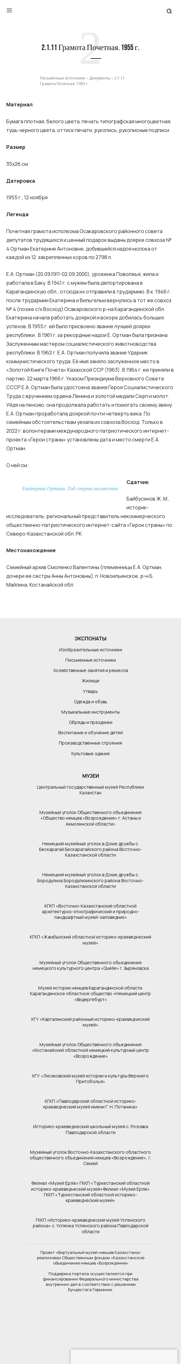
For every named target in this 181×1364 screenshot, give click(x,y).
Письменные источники (62, 78)
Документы (99, 78)
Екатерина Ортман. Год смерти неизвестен (70, 488)
